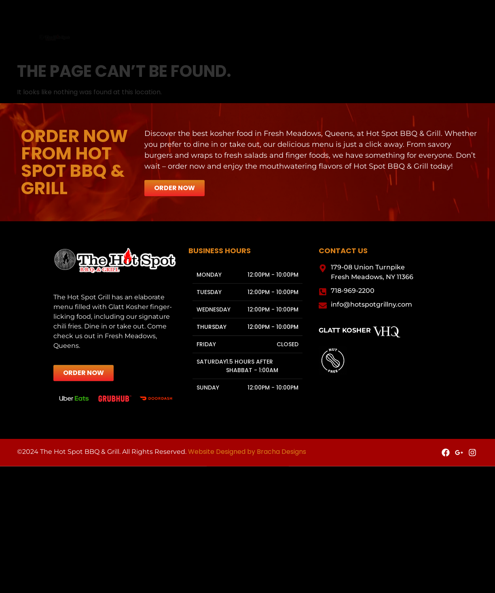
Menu (193, 39)
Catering (239, 39)
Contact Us (341, 39)
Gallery (288, 39)
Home (154, 39)
